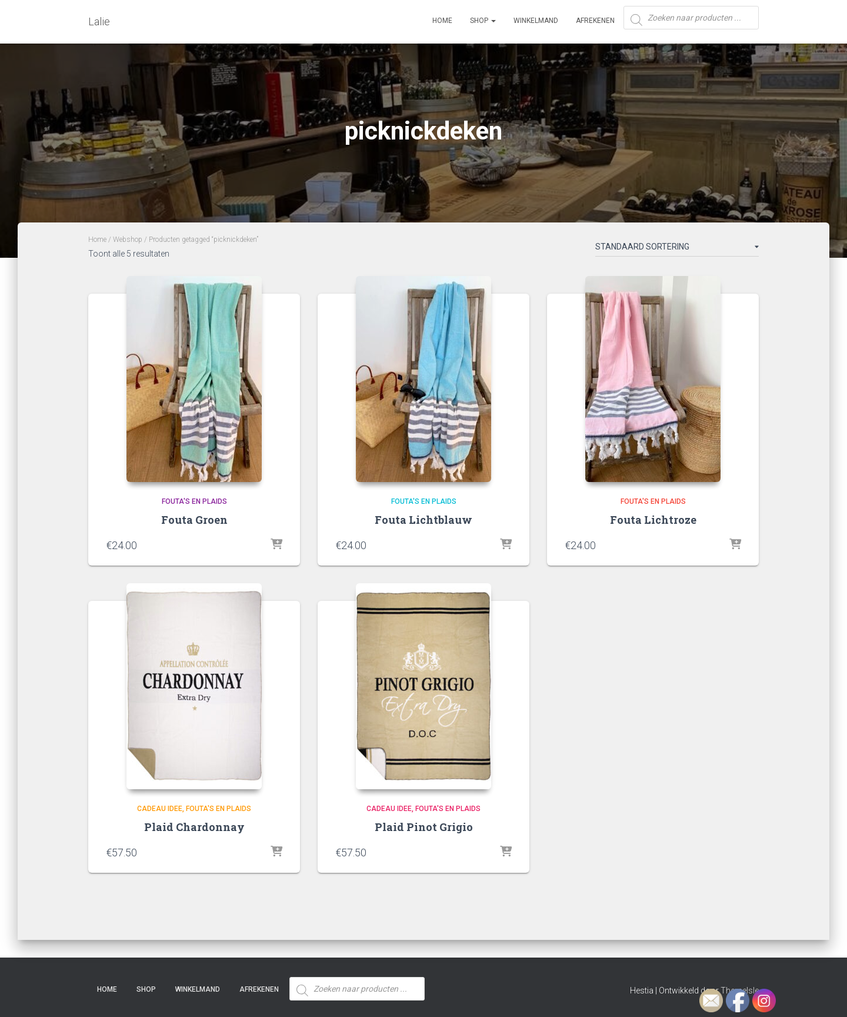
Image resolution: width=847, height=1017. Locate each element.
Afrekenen (595, 20)
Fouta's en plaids (194, 501)
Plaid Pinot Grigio (424, 827)
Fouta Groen (194, 520)
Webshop (127, 239)
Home (442, 20)
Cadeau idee (159, 809)
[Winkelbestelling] (677, 249)
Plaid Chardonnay (194, 827)
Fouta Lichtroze (653, 520)
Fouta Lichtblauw (423, 520)
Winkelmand (535, 20)
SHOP (483, 20)
